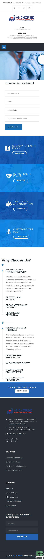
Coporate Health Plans (14, 458)
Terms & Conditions (13, 501)
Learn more (22, 391)
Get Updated (22, 537)
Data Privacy (11, 505)
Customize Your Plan (14, 470)
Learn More (19, 153)
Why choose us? (12, 497)
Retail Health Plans (13, 462)
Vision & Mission (12, 493)
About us (9, 489)
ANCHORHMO (18, 555)
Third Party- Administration (16, 466)
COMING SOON (21, 236)
